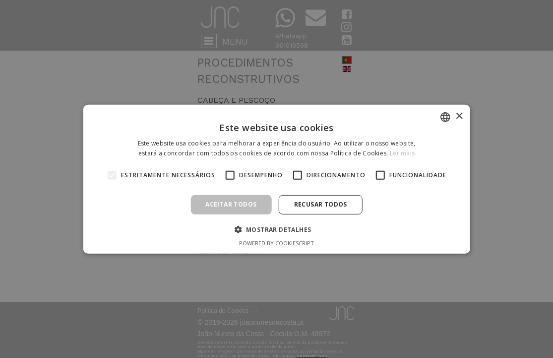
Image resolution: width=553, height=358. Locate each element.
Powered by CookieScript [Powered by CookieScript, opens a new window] (276, 243)
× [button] (459, 116)
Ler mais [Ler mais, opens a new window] (402, 153)
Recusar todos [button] (320, 204)
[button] (276, 229)
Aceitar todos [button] (230, 204)
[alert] (276, 179)
